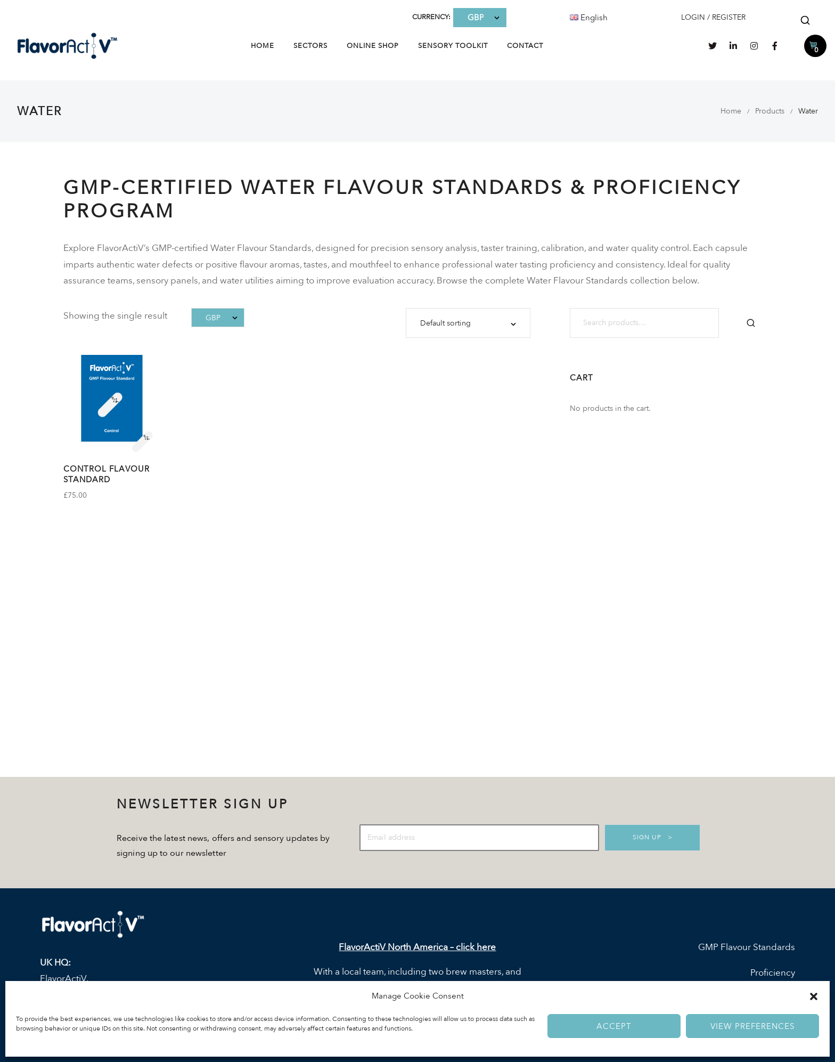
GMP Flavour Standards (746, 947)
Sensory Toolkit (453, 46)
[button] (813, 996)
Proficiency (772, 973)
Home (262, 46)
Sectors (310, 46)
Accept (614, 1026)
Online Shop (373, 46)
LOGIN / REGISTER (713, 17)
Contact (525, 46)
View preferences (752, 1026)
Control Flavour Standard (106, 474)
